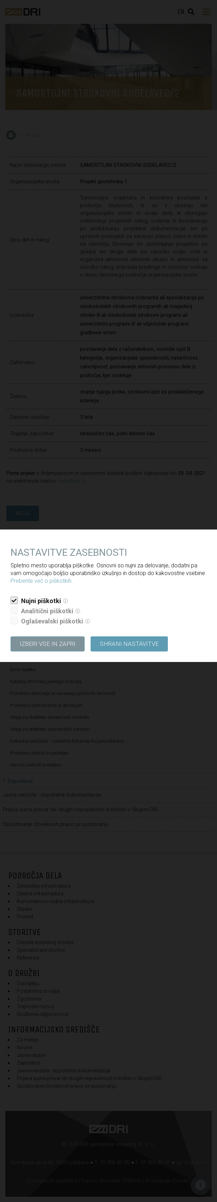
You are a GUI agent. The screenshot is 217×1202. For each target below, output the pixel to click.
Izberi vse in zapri (47, 643)
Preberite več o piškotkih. (42, 581)
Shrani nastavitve (129, 643)
